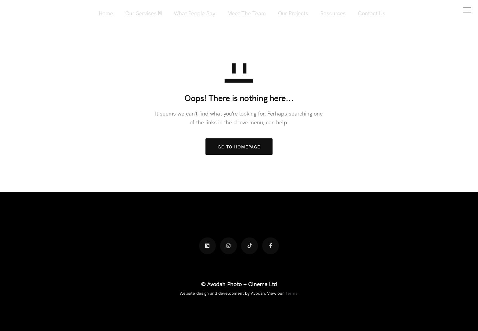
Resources (333, 13)
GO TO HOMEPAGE (239, 147)
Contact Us (371, 13)
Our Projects (293, 13)
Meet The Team (246, 13)
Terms (291, 293)
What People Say (194, 13)
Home (106, 13)
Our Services (141, 13)
